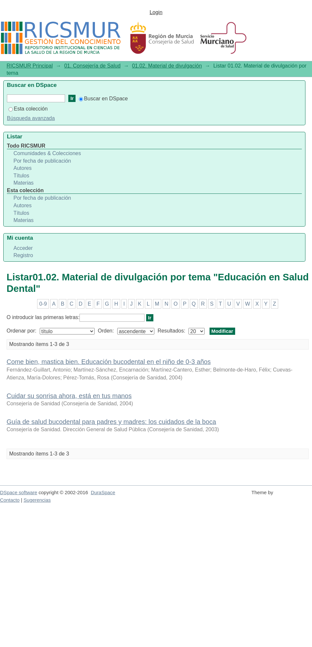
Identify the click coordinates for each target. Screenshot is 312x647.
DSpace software (18, 492)
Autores (22, 168)
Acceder (23, 248)
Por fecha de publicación (42, 161)
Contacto (10, 500)
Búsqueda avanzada (31, 118)
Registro (23, 255)
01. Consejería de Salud (92, 66)
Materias (23, 183)
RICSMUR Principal (30, 66)
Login (155, 12)
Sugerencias (37, 500)
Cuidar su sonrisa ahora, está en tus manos (69, 395)
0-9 (43, 304)
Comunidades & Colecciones (47, 153)
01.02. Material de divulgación (167, 66)
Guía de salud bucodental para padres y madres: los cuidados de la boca (111, 421)
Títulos (21, 175)
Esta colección (28, 108)
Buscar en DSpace (103, 98)
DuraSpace (103, 492)
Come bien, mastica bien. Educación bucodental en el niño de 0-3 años (109, 361)
